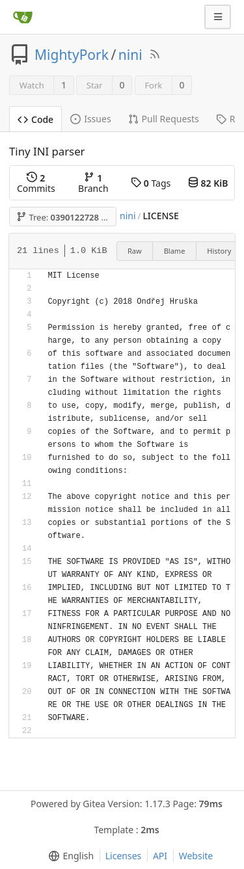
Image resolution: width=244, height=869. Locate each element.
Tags (150, 183)
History (219, 251)
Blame (174, 251)
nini (130, 54)
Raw (135, 251)
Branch (93, 183)
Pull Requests (163, 119)
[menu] (69, 856)
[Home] (23, 17)
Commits (36, 183)
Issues (90, 119)
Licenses (123, 855)
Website (196, 855)
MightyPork (71, 54)
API (160, 855)
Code (35, 119)
